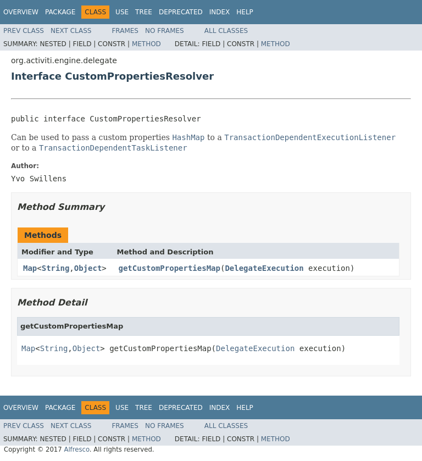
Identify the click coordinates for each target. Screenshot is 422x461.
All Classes (226, 31)
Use (122, 12)
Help (244, 12)
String (56, 268)
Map (30, 268)
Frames (125, 31)
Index (219, 12)
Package (60, 12)
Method (146, 44)
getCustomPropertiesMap (169, 268)
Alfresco (76, 449)
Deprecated (181, 12)
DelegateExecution (264, 268)
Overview (20, 12)
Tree (143, 12)
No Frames (164, 31)
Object (88, 268)
